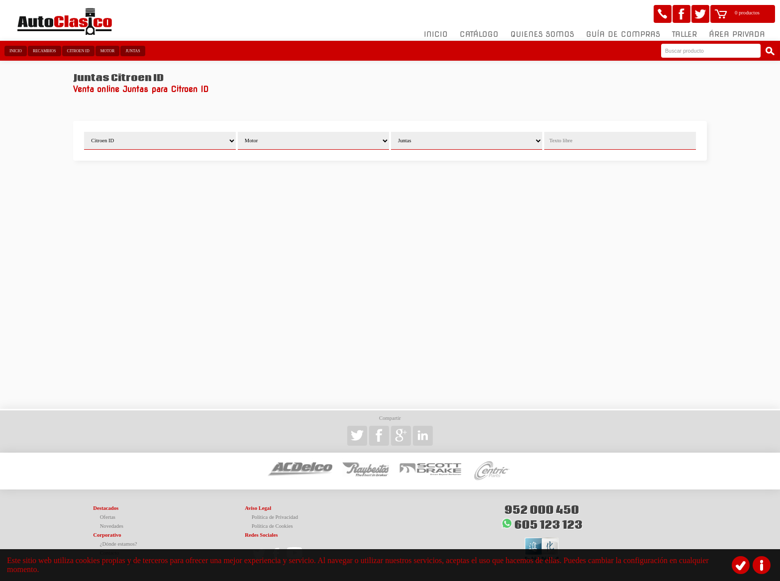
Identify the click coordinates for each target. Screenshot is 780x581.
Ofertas (107, 517)
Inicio (436, 34)
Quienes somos (542, 34)
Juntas (132, 51)
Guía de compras (623, 34)
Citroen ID (78, 51)
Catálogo (479, 34)
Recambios (44, 51)
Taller (684, 34)
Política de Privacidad (275, 517)
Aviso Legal (258, 508)
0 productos (747, 12)
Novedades (111, 526)
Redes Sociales (261, 535)
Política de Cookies (272, 526)
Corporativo (107, 535)
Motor (107, 51)
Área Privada (737, 34)
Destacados (105, 508)
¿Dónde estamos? (118, 544)
